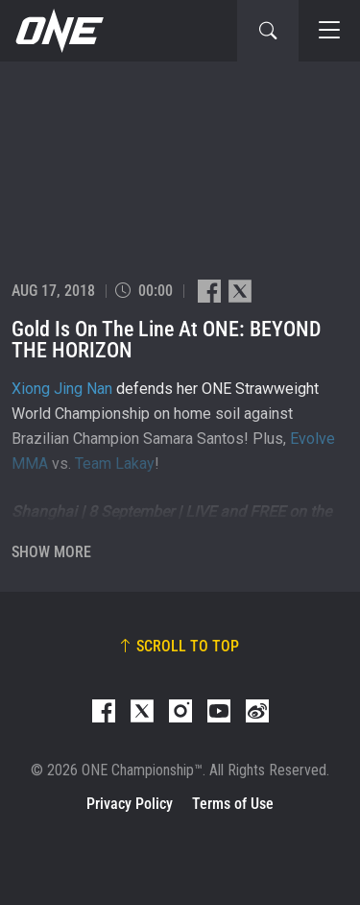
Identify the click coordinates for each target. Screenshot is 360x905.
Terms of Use (233, 804)
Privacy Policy (129, 804)
